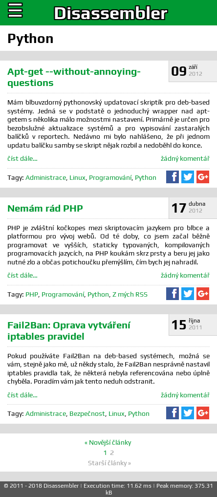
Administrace (45, 177)
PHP (31, 294)
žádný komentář (185, 158)
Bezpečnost (87, 413)
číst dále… (22, 158)
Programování (110, 177)
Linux (77, 177)
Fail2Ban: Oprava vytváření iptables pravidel (68, 330)
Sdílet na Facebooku (172, 177)
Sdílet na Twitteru (187, 177)
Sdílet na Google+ (202, 177)
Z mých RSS (130, 294)
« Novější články (108, 442)
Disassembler (110, 12)
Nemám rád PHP (45, 208)
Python (145, 177)
